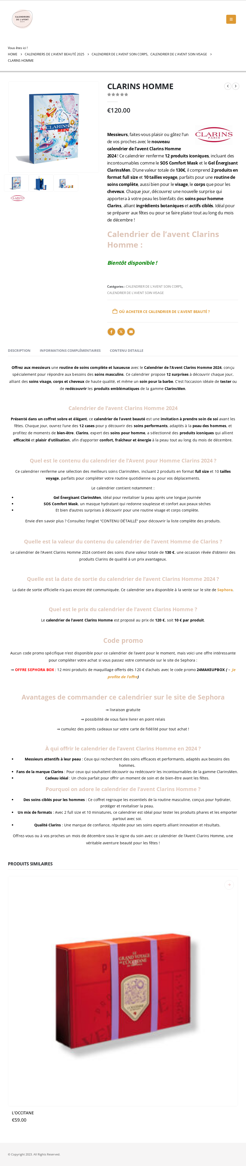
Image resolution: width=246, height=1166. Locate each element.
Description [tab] (19, 350)
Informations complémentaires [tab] (70, 350)
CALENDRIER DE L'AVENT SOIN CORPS (154, 286)
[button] (231, 19)
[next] (235, 86)
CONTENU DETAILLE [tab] (126, 350)
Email (131, 331)
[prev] (228, 86)
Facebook (111, 331)
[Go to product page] (123, 991)
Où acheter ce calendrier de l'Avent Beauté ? (164, 311)
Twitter (121, 331)
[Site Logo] (22, 19)
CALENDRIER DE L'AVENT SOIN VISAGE (135, 293)
